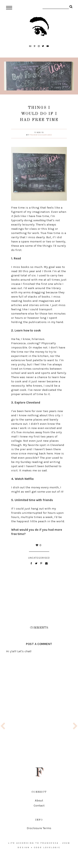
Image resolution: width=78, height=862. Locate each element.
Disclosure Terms (39, 828)
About (39, 800)
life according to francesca (33, 843)
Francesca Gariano (40, 135)
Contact (39, 805)
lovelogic (51, 847)
